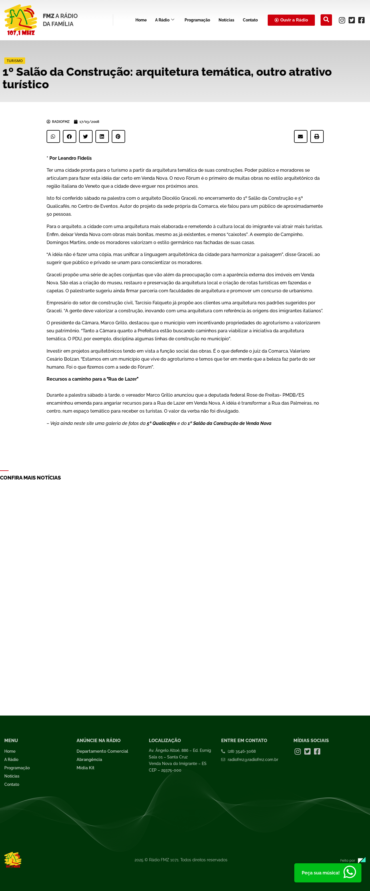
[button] (53, 136)
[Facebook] (361, 20)
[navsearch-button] (326, 20)
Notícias (226, 20)
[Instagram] (342, 20)
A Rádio (164, 20)
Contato (250, 20)
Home (141, 20)
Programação (197, 20)
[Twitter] (351, 20)
